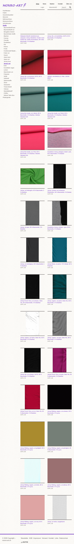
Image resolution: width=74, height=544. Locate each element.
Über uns (69, 4)
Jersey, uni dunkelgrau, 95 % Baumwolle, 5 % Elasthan (32, 253)
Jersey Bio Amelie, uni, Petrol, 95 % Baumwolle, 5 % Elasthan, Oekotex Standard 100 (60, 103)
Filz (5, 44)
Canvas (6, 38)
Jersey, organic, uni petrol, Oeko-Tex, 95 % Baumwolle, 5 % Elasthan (60, 290)
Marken (52, 4)
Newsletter (24, 538)
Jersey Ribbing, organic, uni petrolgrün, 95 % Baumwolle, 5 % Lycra (60, 437)
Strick (5, 82)
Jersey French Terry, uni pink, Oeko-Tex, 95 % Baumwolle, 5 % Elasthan (60, 363)
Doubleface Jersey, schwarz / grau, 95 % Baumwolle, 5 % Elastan (60, 216)
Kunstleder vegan (9, 68)
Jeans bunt (7, 57)
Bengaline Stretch (9, 32)
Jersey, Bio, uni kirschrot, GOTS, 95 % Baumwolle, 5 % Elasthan (32, 65)
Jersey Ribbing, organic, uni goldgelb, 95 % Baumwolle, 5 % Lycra (32, 437)
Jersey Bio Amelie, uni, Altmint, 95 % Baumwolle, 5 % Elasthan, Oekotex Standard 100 (32, 103)
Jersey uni (7, 63)
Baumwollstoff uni (9, 29)
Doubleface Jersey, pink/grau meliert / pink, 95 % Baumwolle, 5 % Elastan (60, 141)
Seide (5, 76)
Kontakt (60, 4)
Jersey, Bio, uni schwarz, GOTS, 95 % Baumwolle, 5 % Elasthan (32, 363)
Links (56, 538)
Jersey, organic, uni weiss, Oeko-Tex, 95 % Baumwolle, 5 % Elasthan (32, 326)
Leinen (6, 70)
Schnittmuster (7, 23)
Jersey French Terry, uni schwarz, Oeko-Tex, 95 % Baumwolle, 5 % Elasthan (32, 290)
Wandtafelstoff (8, 91)
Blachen (6, 36)
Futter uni (6, 53)
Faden (5, 13)
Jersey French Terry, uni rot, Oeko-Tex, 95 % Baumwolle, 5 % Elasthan (32, 400)
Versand (45, 538)
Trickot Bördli (8, 87)
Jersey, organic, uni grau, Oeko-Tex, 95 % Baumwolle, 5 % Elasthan (60, 326)
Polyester (6, 74)
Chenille (6, 40)
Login (42, 7)
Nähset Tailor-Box (9, 95)
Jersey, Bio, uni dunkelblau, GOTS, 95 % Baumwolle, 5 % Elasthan (60, 25)
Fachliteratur (6, 10)
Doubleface (7, 42)
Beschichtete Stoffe (9, 34)
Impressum (37, 538)
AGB (30, 538)
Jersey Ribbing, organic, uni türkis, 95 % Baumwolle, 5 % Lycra (32, 474)
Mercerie (5, 17)
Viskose (6, 89)
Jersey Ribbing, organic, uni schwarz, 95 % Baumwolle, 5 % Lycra (60, 400)
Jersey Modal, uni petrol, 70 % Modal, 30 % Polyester (60, 253)
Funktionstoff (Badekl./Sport (11, 51)
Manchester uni (8, 72)
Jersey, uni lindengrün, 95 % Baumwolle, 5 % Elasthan (32, 179)
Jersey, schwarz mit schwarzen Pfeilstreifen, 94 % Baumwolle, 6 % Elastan (60, 179)
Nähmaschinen (7, 19)
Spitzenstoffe (8, 80)
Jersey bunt (7, 61)
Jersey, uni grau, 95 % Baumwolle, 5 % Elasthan (32, 216)
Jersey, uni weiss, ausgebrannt (60, 509)
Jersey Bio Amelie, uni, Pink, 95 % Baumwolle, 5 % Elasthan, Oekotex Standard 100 (32, 142)
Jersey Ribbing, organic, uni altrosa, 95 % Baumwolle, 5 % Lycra (60, 474)
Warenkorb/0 (53, 7)
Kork (5, 65)
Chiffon (6, 93)
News (44, 4)
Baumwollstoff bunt (9, 27)
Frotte (5, 49)
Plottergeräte (7, 97)
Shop (37, 4)
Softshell (6, 78)
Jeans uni (7, 59)
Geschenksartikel (8, 15)
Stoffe (5, 25)
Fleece (6, 46)
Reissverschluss (8, 21)
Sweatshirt (7, 85)
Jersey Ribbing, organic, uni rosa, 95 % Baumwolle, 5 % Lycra (32, 510)
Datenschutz (63, 538)
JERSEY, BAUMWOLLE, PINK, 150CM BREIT (60, 65)
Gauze (6, 55)
